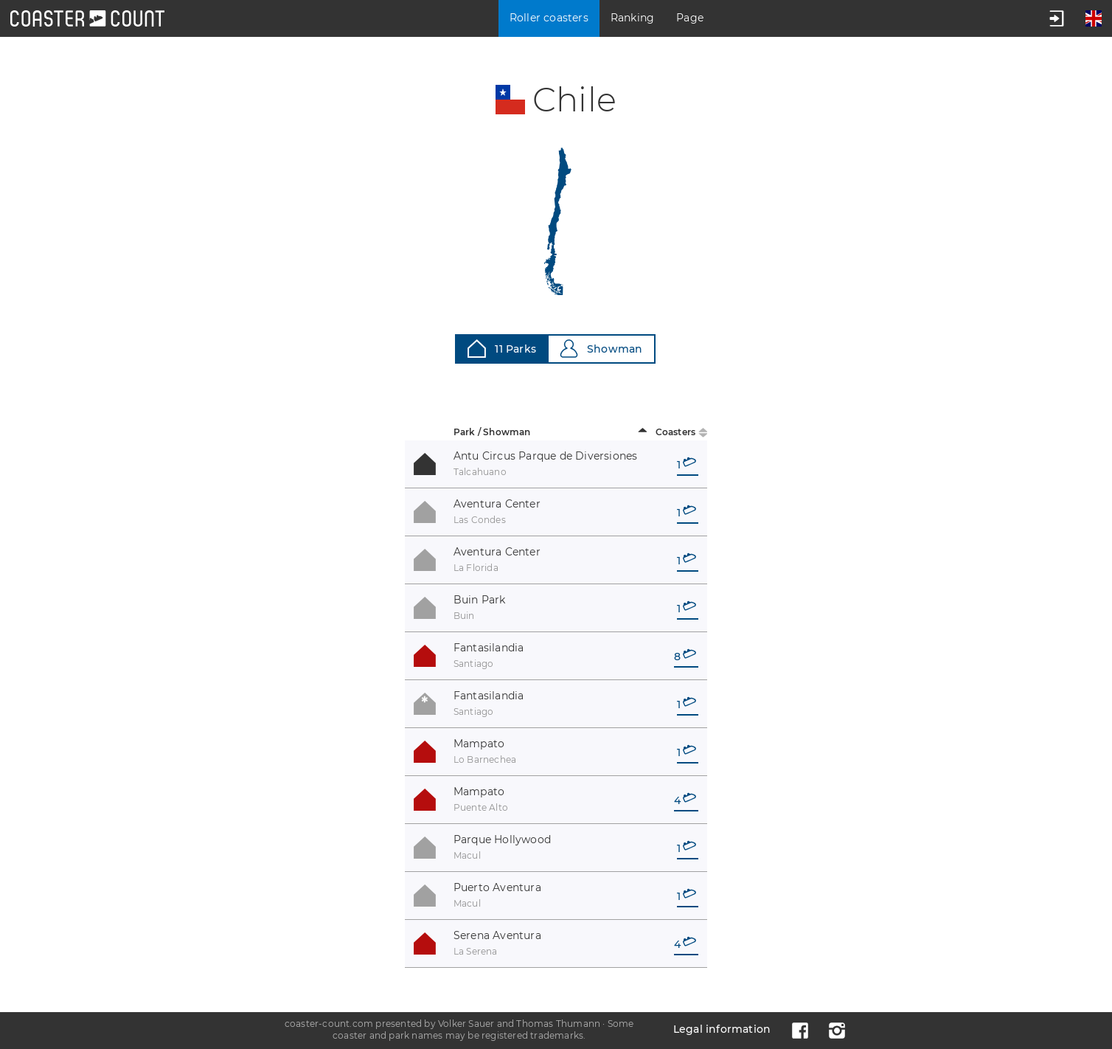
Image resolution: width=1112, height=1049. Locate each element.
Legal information (722, 1029)
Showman (601, 348)
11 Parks (502, 348)
